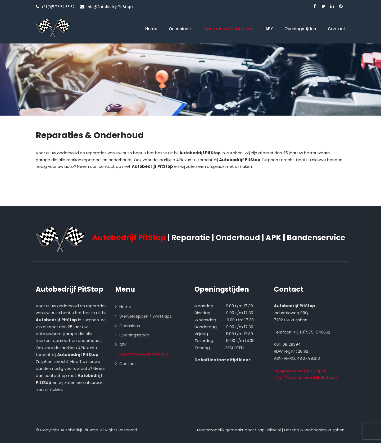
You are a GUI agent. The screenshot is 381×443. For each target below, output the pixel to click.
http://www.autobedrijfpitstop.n (305, 377)
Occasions (180, 29)
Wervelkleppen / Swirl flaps (145, 316)
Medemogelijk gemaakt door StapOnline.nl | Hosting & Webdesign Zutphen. (271, 430)
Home (151, 29)
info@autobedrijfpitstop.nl (300, 370)
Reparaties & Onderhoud (228, 29)
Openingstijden (300, 29)
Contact (336, 29)
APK (269, 29)
